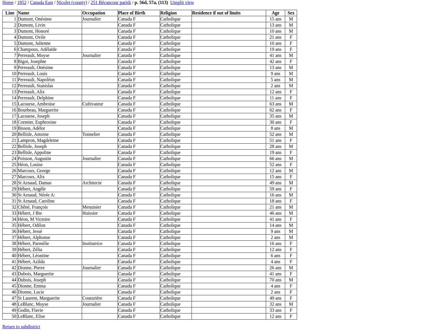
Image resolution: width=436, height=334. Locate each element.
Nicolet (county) (72, 2)
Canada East (41, 2)
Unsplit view (182, 2)
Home (8, 2)
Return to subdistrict (21, 326)
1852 (22, 2)
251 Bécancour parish (111, 2)
